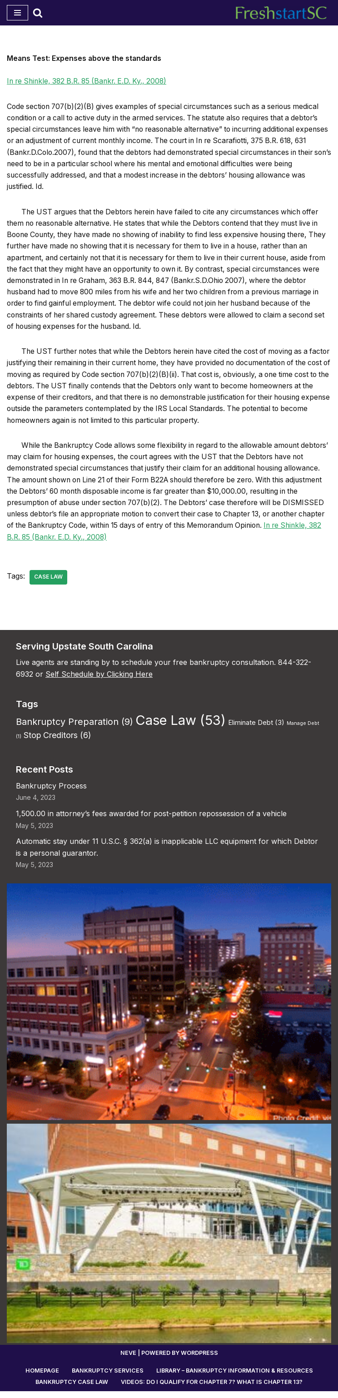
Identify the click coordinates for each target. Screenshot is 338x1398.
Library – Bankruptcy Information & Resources (234, 1377)
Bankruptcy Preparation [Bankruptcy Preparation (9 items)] (74, 728)
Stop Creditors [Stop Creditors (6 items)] (57, 741)
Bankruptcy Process (51, 792)
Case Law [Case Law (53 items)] (180, 726)
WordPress (199, 1359)
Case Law (48, 583)
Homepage (41, 1377)
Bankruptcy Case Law (71, 1388)
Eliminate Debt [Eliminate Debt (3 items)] (256, 729)
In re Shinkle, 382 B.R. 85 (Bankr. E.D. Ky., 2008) (91, 81)
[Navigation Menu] (17, 12)
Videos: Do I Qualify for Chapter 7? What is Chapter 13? (212, 1388)
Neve (128, 1359)
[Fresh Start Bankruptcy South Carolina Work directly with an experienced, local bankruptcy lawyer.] (283, 12)
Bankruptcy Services (106, 1377)
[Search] (38, 13)
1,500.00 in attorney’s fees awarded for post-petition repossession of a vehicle (151, 819)
